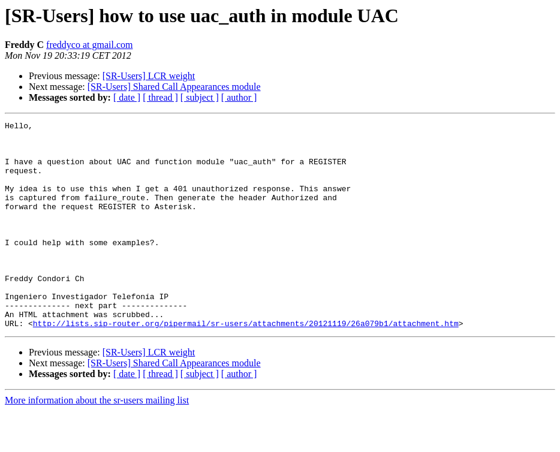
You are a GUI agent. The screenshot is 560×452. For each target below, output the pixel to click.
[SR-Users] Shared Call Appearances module (174, 87)
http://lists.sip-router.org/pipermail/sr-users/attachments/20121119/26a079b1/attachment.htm (246, 364)
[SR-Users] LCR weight (149, 76)
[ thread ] (160, 97)
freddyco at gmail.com (89, 45)
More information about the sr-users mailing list (97, 441)
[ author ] (239, 97)
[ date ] (126, 97)
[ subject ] (199, 97)
